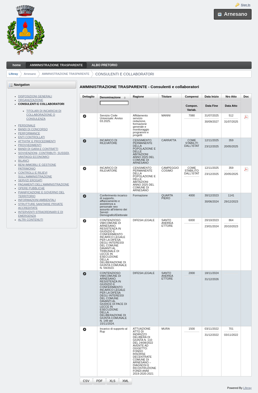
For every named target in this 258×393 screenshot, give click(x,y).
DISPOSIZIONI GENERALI (35, 96)
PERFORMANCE (29, 133)
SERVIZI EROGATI (30, 180)
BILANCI (23, 160)
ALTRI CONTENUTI (30, 219)
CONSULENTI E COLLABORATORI (124, 74)
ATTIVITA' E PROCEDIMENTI (37, 141)
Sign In (245, 4)
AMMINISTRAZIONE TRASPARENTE (65, 73)
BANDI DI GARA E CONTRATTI (38, 148)
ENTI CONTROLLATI (31, 137)
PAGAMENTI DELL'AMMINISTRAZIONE (43, 184)
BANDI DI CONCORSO (33, 129)
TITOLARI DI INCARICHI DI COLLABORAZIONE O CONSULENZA (43, 114)
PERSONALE (26, 125)
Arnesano (30, 73)
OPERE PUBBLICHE (31, 188)
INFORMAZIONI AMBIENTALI (37, 199)
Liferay (13, 73)
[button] (86, 381)
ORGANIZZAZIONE (30, 100)
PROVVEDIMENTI (29, 145)
